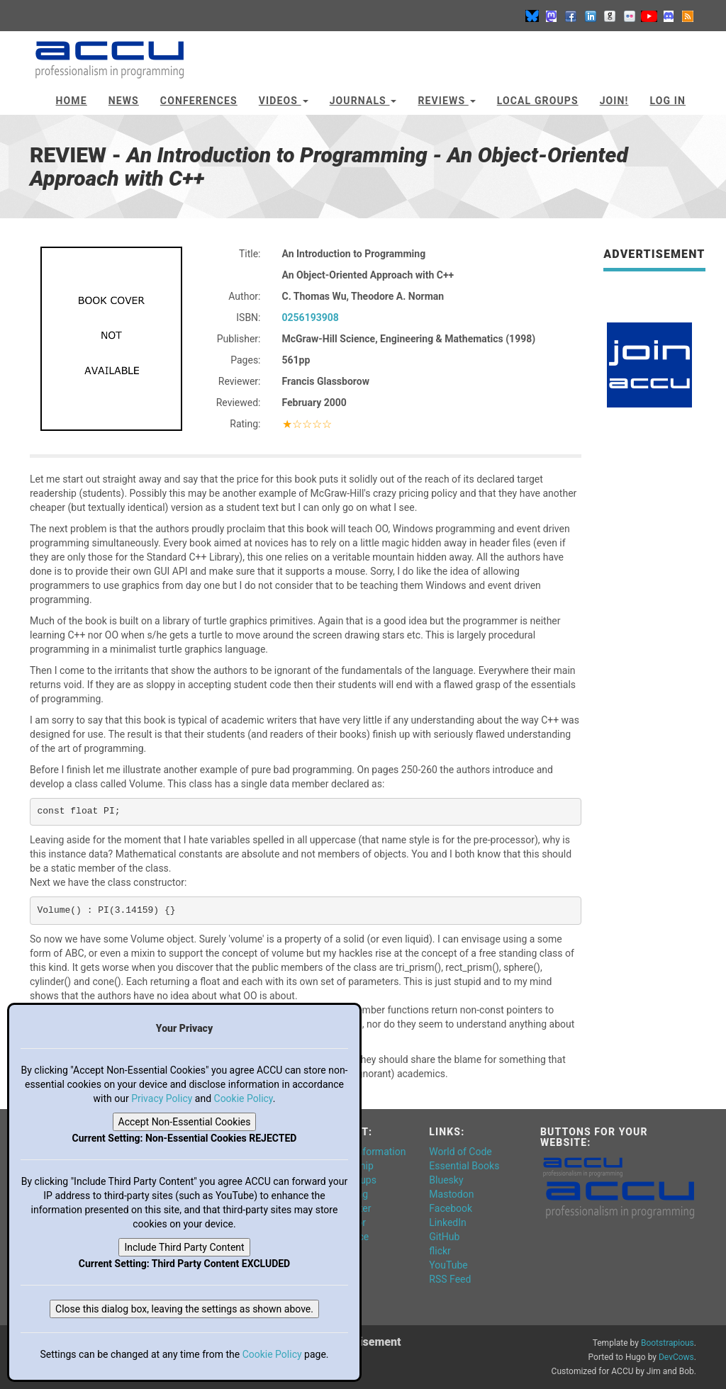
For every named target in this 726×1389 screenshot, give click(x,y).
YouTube (448, 1265)
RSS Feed (450, 1279)
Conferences (199, 100)
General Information (362, 1151)
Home (71, 100)
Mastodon (451, 1194)
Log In (667, 100)
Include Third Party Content (184, 1247)
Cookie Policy (243, 1098)
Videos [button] (283, 100)
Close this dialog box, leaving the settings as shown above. (184, 1309)
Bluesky (446, 1180)
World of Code (460, 1151)
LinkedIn (448, 1222)
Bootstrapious (667, 1343)
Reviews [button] (446, 100)
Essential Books (464, 1165)
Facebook (450, 1208)
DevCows (676, 1357)
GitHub (444, 1236)
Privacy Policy (161, 1098)
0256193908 (310, 317)
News (123, 100)
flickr (440, 1250)
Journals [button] (363, 100)
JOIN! (614, 100)
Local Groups (538, 100)
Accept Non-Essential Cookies (184, 1121)
